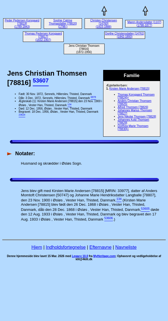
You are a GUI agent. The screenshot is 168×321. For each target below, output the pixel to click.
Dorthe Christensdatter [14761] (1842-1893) (124, 35)
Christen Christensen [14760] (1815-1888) (103, 23)
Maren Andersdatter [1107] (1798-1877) (144, 24)
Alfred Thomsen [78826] (133, 107)
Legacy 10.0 (80, 256)
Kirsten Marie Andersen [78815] (129, 88)
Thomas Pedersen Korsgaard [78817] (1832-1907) (43, 36)
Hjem (36, 247)
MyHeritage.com (104, 256)
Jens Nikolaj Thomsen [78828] (137, 116)
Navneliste (126, 247)
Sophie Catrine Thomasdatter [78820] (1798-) (63, 23)
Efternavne (100, 247)
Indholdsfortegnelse (66, 247)
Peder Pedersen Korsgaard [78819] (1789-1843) (22, 23)
